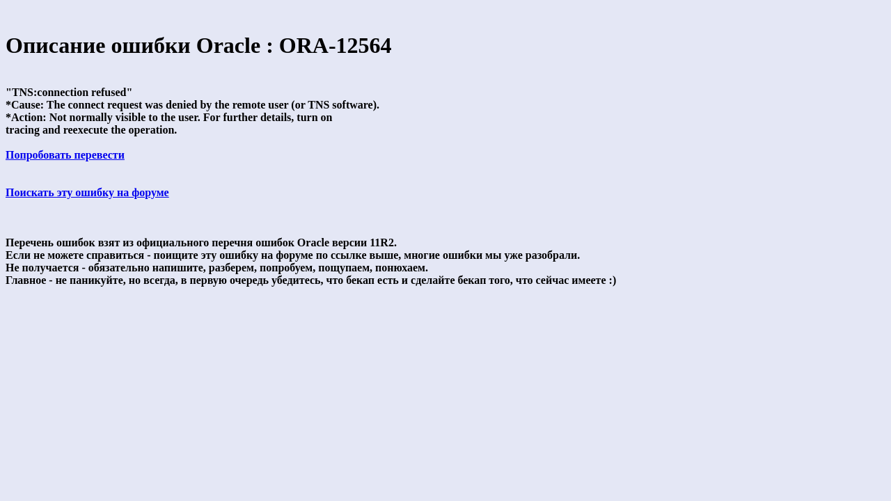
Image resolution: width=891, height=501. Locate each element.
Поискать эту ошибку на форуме (87, 192)
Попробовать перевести (65, 155)
